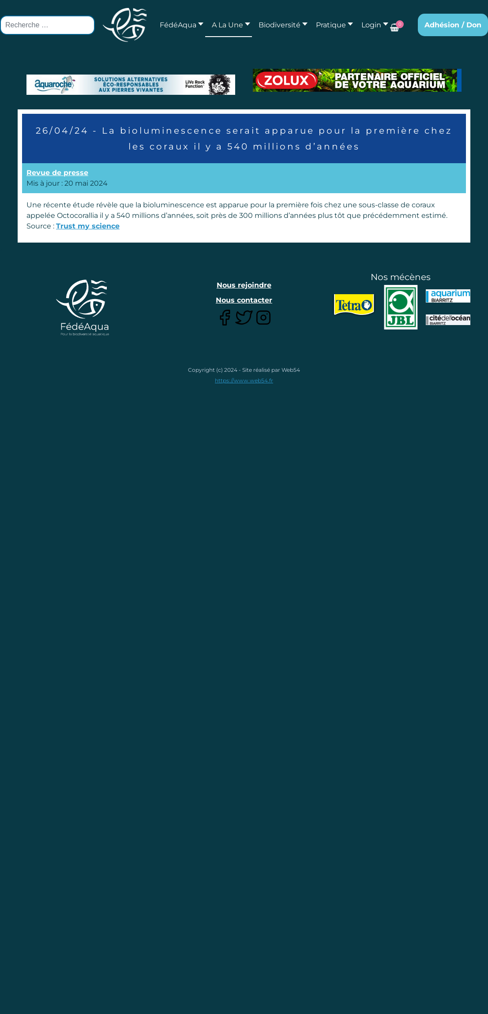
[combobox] (47, 25)
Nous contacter (244, 300)
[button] (228, 25)
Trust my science (88, 226)
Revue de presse (57, 172)
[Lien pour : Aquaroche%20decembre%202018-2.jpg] (130, 85)
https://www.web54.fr (244, 380)
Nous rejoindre (244, 285)
